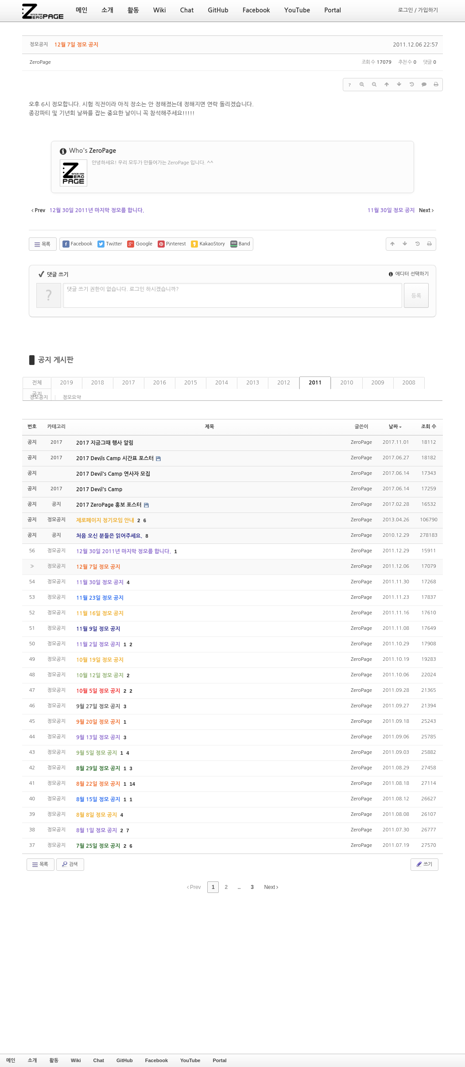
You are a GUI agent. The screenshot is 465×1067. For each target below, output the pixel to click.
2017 (128, 382)
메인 (11, 1060)
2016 (159, 382)
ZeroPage (40, 62)
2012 (283, 382)
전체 (37, 382)
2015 (190, 382)
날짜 (395, 426)
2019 (66, 382)
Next (271, 887)
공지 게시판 (56, 360)
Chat (98, 1060)
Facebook (156, 1060)
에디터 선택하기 (409, 274)
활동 (53, 1060)
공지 (37, 394)
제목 (209, 426)
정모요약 (71, 397)
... (238, 887)
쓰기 (423, 864)
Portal (219, 1060)
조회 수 (428, 426)
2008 (409, 382)
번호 (32, 426)
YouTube (190, 1060)
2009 (378, 382)
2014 (221, 382)
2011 (315, 382)
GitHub (124, 1060)
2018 (97, 382)
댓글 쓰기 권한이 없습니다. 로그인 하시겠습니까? (123, 289)
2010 (346, 382)
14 (132, 784)
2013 (252, 382)
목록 (42, 244)
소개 (32, 1060)
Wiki (76, 1060)
